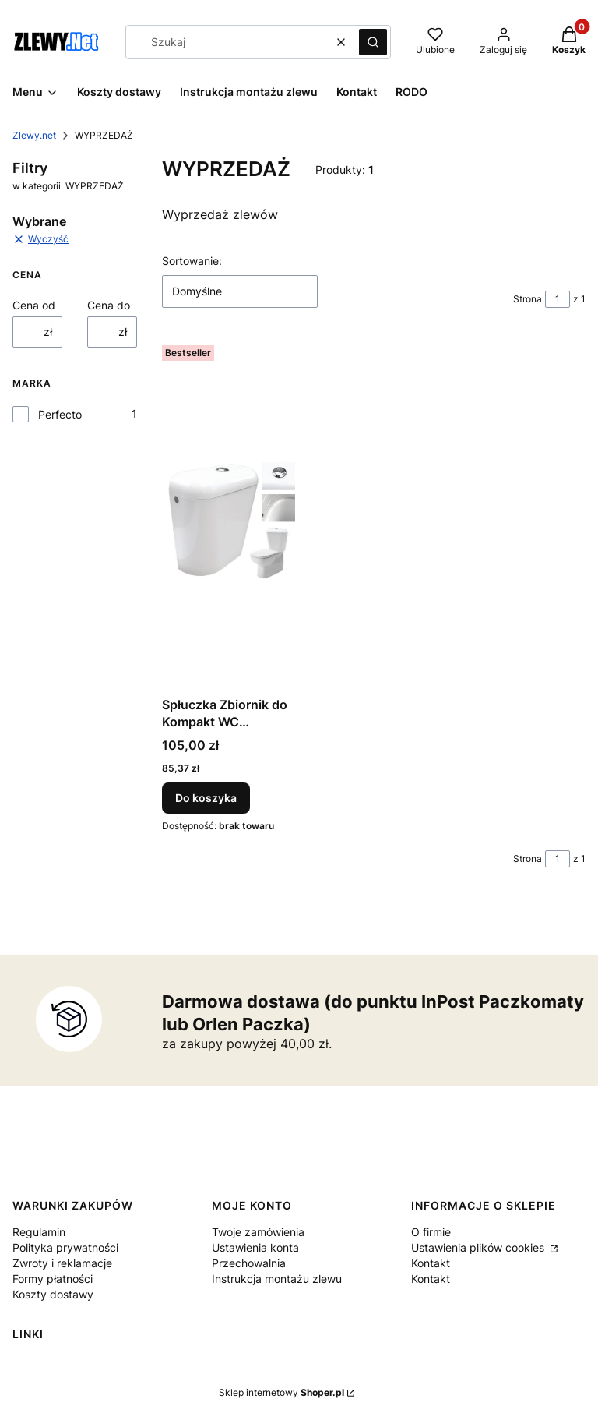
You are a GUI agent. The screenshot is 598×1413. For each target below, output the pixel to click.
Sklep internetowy (281, 1392)
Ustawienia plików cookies (479, 1247)
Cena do (108, 305)
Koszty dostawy (52, 1294)
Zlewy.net (34, 135)
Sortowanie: (192, 260)
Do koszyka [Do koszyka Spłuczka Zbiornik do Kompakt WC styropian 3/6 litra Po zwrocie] (206, 797)
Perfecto (60, 414)
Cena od (33, 305)
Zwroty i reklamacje (62, 1263)
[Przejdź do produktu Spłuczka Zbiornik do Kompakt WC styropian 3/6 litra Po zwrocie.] (228, 514)
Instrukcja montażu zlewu (277, 1278)
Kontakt (430, 1263)
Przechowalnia (249, 1263)
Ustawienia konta (255, 1247)
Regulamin (38, 1231)
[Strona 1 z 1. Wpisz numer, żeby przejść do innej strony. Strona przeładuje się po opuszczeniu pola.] (557, 299)
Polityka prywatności (65, 1247)
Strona (527, 299)
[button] (373, 42)
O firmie (431, 1231)
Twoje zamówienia (258, 1231)
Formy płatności (52, 1278)
